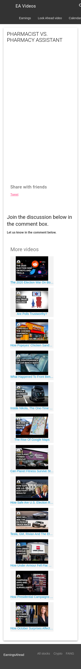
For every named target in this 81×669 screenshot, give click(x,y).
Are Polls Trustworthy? (32, 314)
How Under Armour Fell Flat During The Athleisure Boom (32, 565)
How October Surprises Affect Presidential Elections (32, 628)
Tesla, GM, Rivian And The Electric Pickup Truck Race (32, 534)
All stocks (43, 653)
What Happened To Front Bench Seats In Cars (32, 376)
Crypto (58, 653)
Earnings (25, 18)
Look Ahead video (50, 18)
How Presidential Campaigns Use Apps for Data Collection (32, 597)
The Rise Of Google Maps (31, 439)
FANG (70, 653)
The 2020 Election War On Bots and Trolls (32, 282)
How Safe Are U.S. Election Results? (32, 502)
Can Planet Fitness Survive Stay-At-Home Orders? (32, 471)
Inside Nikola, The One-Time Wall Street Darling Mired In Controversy (32, 408)
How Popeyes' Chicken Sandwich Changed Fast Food (32, 345)
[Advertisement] (40, 77)
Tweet (14, 194)
